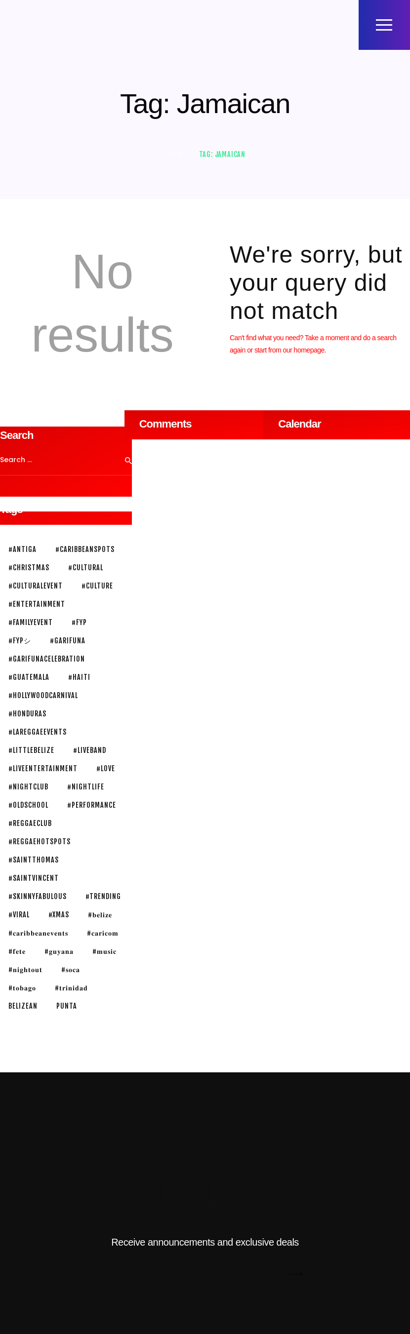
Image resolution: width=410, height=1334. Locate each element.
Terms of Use (178, 1152)
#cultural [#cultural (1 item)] (85, 567)
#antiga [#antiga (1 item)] (22, 549)
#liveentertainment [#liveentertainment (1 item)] (43, 768)
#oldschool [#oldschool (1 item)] (28, 805)
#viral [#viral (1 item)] (19, 914)
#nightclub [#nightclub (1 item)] (28, 787)
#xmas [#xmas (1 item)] (58, 914)
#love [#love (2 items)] (105, 768)
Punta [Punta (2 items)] (66, 1006)
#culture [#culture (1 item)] (97, 586)
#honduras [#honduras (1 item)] (27, 713)
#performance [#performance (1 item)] (91, 805)
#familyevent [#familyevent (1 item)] (30, 622)
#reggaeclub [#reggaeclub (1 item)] (30, 823)
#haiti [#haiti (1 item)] (79, 677)
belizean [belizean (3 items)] (23, 1006)
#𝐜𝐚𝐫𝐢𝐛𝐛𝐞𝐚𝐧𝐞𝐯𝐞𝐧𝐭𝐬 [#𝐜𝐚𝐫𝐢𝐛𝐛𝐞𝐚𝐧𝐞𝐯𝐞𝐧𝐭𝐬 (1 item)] (38, 933)
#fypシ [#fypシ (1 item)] (19, 640)
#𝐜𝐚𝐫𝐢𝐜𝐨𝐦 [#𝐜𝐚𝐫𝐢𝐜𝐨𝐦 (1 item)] (103, 933)
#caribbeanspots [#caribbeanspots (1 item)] (85, 549)
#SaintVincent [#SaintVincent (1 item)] (33, 878)
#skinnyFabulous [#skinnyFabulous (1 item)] (37, 896)
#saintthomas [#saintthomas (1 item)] (33, 860)
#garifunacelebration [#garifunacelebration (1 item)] (46, 659)
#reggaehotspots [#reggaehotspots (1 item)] (39, 841)
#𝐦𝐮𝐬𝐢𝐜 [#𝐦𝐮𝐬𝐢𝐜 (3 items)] (104, 951)
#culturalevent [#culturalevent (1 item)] (35, 586)
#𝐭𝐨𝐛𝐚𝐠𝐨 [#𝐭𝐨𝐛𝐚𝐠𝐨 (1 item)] (22, 987)
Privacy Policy (230, 1152)
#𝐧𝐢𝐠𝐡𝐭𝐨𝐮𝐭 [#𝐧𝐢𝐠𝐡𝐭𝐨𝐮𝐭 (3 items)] (25, 969)
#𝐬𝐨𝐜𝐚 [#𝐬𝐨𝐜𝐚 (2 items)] (70, 969)
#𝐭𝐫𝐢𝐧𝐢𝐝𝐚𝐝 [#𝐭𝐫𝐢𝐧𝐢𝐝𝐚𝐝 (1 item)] (71, 987)
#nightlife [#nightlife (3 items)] (85, 787)
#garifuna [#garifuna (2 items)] (67, 640)
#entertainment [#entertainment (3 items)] (36, 604)
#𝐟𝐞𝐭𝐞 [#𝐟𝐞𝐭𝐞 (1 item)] (17, 951)
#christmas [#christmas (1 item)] (28, 567)
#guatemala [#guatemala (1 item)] (28, 677)
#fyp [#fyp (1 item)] (79, 622)
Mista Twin (163, 1142)
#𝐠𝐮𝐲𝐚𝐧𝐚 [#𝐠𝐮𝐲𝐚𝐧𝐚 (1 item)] (59, 951)
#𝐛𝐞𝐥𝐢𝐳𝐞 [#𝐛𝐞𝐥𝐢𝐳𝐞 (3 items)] (100, 914)
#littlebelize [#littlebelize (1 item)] (31, 750)
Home (175, 154)
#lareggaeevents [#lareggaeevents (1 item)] (37, 732)
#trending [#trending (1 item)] (103, 896)
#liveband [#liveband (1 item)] (89, 750)
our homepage (304, 350)
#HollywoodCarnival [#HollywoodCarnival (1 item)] (43, 695)
